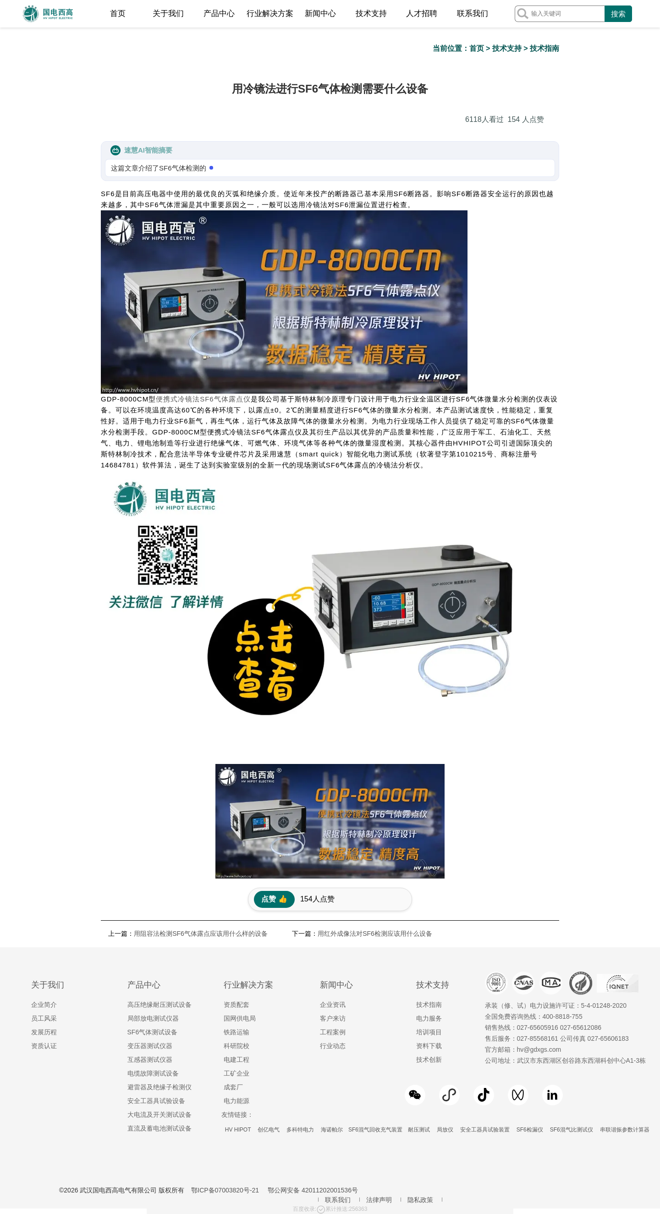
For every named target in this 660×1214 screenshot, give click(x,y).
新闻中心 (320, 13)
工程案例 (333, 1032)
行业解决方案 (270, 13)
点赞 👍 (274, 899)
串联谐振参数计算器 (624, 1129)
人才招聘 (421, 13)
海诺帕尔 (332, 1129)
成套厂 (233, 1087)
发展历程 (44, 1032)
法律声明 (379, 1199)
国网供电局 (240, 1018)
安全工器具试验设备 (156, 1100)
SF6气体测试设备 (152, 1032)
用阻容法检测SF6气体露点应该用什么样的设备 (201, 933)
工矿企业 (236, 1073)
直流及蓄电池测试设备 (159, 1128)
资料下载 (429, 1045)
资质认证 (44, 1045)
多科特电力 (300, 1129)
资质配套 (236, 1004)
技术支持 (371, 13)
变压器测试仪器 (149, 1045)
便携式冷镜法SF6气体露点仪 (203, 399)
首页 (118, 13)
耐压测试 (418, 1129)
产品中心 (219, 13)
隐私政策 (420, 1199)
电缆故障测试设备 (153, 1073)
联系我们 (472, 13)
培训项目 (429, 1032)
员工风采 (44, 1018)
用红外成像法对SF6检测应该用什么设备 (375, 933)
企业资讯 (333, 1004)
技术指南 (544, 48)
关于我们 (168, 13)
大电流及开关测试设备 (159, 1114)
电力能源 (236, 1100)
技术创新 (429, 1059)
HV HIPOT (238, 1129)
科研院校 (236, 1045)
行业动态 (333, 1045)
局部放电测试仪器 (153, 1018)
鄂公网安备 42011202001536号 (313, 1190)
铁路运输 (236, 1032)
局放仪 (445, 1129)
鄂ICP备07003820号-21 (225, 1190)
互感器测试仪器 (149, 1059)
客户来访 (333, 1018)
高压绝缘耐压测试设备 (159, 1004)
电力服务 (429, 1018)
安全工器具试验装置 (484, 1129)
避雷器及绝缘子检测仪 (159, 1087)
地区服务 (461, 1199)
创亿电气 (268, 1129)
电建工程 (236, 1059)
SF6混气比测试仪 (571, 1129)
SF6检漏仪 (529, 1129)
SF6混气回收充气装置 (375, 1129)
